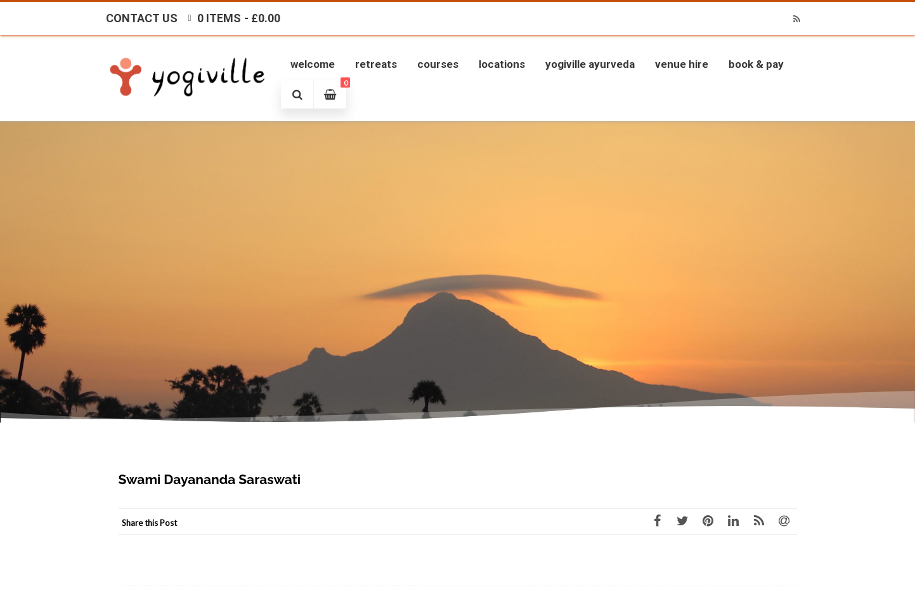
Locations (502, 64)
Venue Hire (681, 64)
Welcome (312, 64)
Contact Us (142, 18)
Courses (437, 64)
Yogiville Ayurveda (590, 64)
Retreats (376, 64)
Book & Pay (756, 64)
